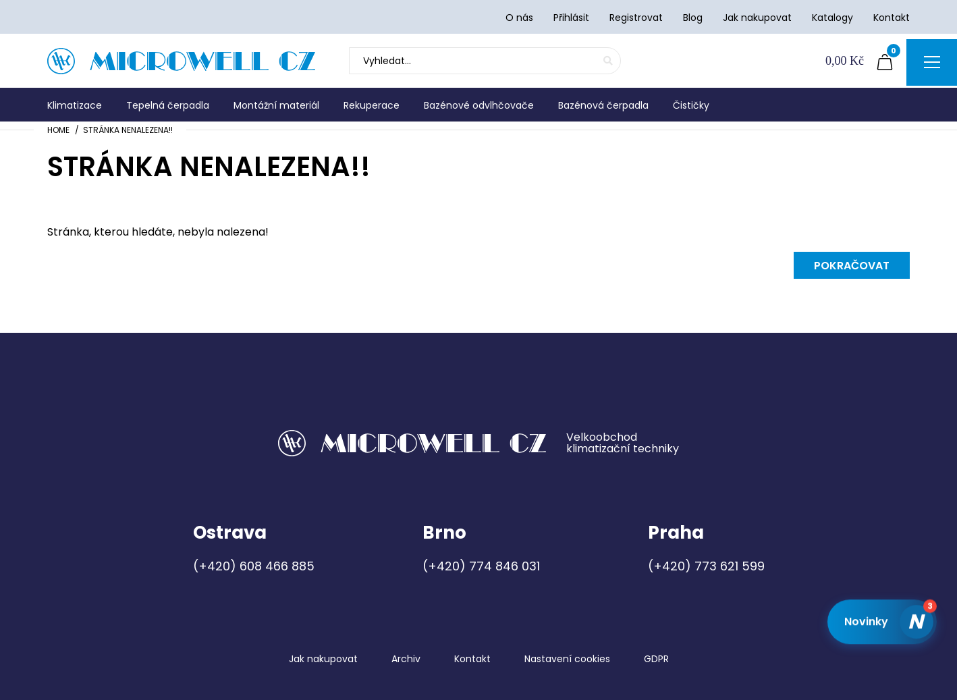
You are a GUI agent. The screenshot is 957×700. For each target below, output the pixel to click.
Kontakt (472, 659)
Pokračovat (852, 265)
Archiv (405, 659)
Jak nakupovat (323, 659)
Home (58, 130)
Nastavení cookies (567, 659)
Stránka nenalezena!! (128, 130)
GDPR (656, 659)
